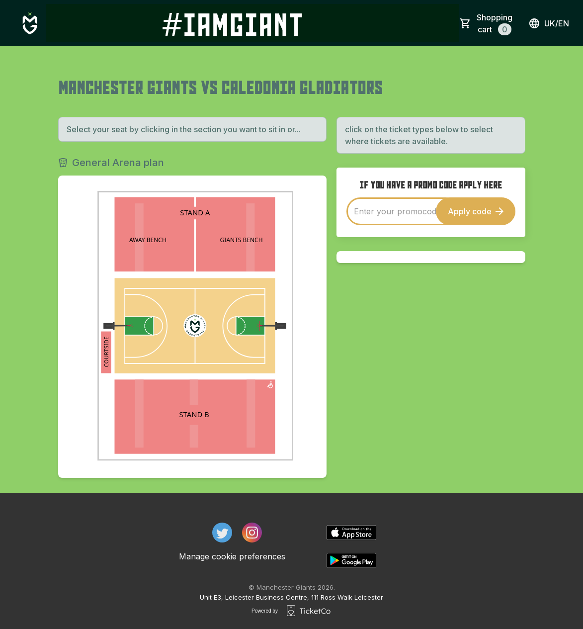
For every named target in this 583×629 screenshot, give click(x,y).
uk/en (548, 23)
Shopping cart (494, 23)
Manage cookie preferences (232, 556)
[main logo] (30, 23)
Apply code (475, 211)
